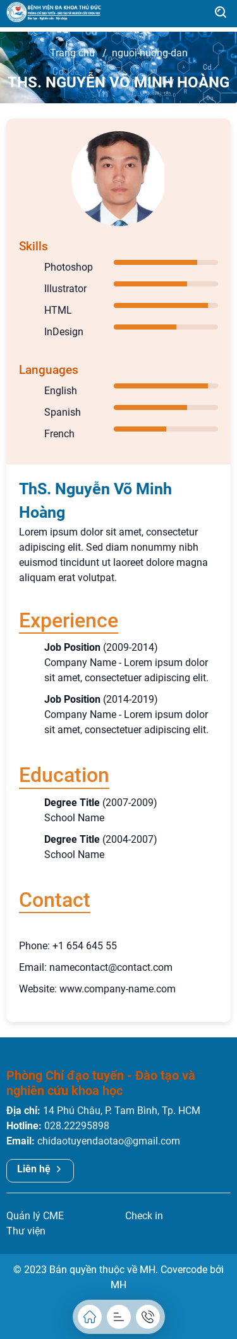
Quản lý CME (35, 1216)
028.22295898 (76, 1126)
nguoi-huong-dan (150, 53)
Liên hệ (40, 1169)
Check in (144, 1216)
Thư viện (26, 1231)
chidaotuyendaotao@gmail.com (108, 1141)
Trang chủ (72, 53)
